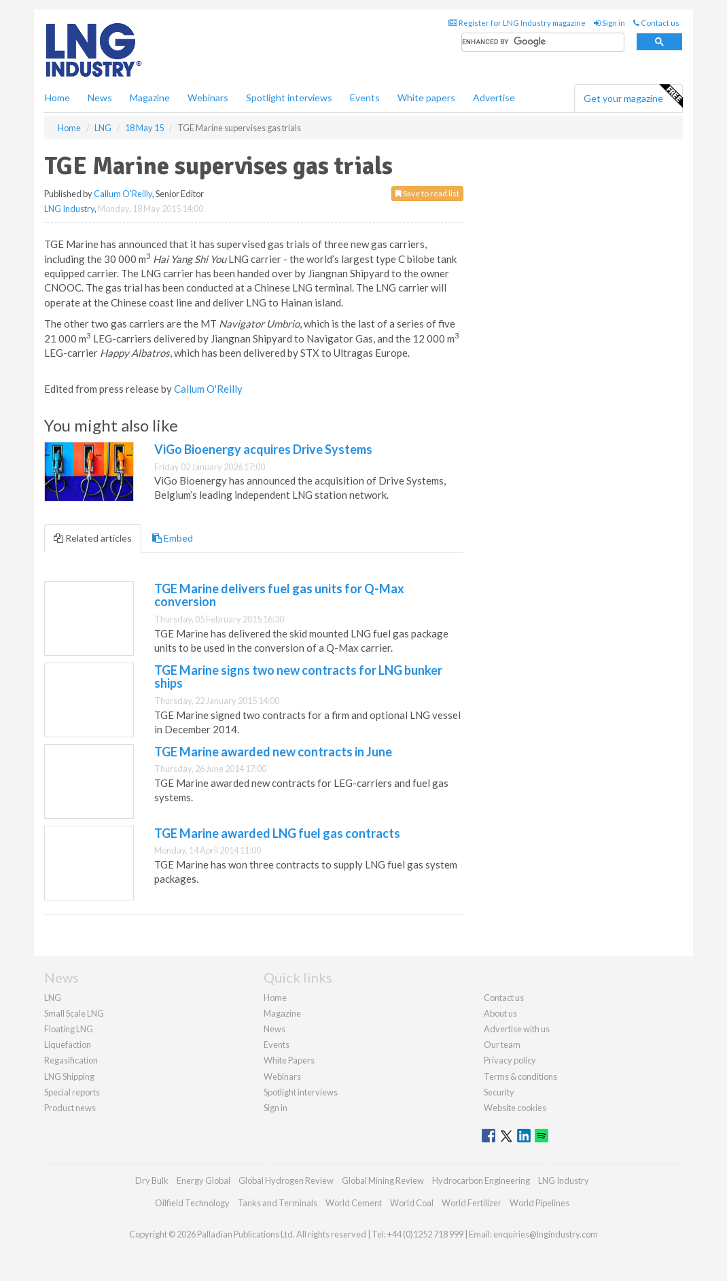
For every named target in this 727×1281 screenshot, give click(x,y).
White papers (426, 97)
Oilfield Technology (192, 1202)
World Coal (411, 1202)
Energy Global (203, 1180)
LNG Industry (69, 208)
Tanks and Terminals (277, 1202)
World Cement (353, 1202)
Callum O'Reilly (123, 193)
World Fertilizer (471, 1202)
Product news (70, 1107)
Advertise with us (517, 1028)
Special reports (72, 1092)
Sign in (609, 22)
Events (365, 97)
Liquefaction (67, 1044)
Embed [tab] (172, 538)
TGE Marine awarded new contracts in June (273, 751)
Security (499, 1092)
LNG (52, 997)
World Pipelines (539, 1202)
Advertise (494, 97)
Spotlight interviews (289, 97)
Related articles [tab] (93, 538)
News (274, 1028)
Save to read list (427, 193)
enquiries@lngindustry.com (545, 1234)
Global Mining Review (383, 1180)
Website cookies (515, 1107)
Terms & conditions (520, 1076)
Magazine (150, 97)
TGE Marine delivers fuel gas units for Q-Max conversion (279, 595)
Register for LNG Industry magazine (517, 22)
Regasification (71, 1060)
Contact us (656, 22)
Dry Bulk (152, 1180)
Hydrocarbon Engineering (481, 1180)
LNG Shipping (69, 1076)
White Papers (289, 1060)
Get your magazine (633, 96)
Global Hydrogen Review (286, 1180)
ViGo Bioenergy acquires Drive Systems (263, 449)
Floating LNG (68, 1028)
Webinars (208, 97)
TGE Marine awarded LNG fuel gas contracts (277, 833)
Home (57, 97)
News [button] (100, 97)
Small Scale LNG (74, 1013)
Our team (502, 1044)
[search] (542, 42)
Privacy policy (510, 1060)
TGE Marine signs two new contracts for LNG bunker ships (298, 677)
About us (500, 1013)
